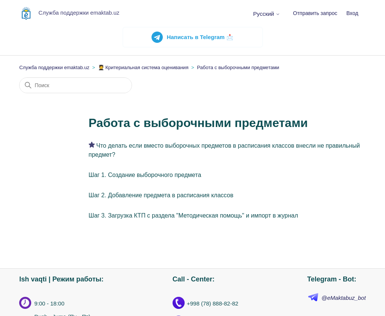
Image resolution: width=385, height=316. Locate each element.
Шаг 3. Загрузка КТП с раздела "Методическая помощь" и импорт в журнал (193, 215)
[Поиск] (76, 85)
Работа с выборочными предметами (238, 67)
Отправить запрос (315, 13)
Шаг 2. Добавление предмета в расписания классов (161, 195)
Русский (266, 14)
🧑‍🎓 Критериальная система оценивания (143, 67)
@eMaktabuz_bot (343, 298)
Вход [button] (352, 13)
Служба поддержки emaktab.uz (54, 67)
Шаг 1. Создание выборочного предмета (145, 175)
